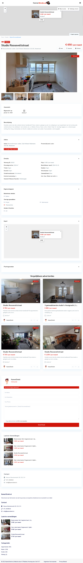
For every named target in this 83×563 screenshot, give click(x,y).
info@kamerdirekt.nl (11, 482)
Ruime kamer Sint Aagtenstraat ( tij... (25, 439)
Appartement (5, 547)
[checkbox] (4, 421)
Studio (6, 37)
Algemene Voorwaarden (50, 561)
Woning (3, 554)
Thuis (2, 37)
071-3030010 (9, 480)
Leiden (52, 144)
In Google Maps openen (10, 149)
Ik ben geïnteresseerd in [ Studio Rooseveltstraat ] (41, 412)
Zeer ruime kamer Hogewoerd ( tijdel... (25, 446)
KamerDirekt (9, 320)
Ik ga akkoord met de (16, 421)
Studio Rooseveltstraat (47, 12)
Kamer (3, 549)
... (14, 312)
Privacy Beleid (63, 561)
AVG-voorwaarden (22, 421)
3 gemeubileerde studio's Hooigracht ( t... (61, 305)
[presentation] (4, 72)
